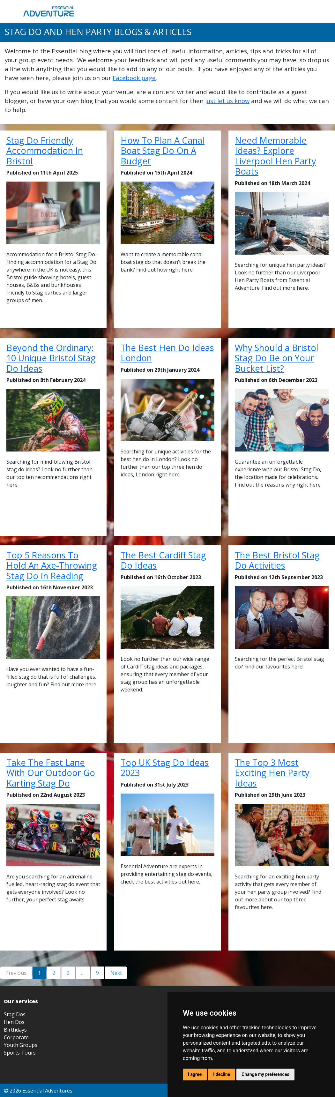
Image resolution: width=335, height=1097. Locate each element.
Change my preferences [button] (265, 1074)
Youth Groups (20, 1044)
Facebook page (134, 78)
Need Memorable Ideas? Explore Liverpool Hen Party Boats (275, 155)
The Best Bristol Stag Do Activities (277, 560)
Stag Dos (15, 1014)
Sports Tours (20, 1052)
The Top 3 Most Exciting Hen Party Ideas (272, 773)
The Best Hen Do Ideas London (167, 353)
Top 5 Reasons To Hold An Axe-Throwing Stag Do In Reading (51, 565)
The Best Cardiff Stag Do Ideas (163, 560)
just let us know (227, 101)
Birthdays (15, 1029)
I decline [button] (221, 1074)
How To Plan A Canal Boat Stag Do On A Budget (163, 150)
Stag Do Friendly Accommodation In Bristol (44, 150)
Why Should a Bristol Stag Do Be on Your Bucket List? (276, 358)
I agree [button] (195, 1074)
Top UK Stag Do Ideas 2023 (165, 768)
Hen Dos (14, 1022)
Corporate (16, 1037)
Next (116, 972)
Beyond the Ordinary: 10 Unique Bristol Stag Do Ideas (51, 358)
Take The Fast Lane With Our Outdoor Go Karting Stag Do (50, 773)
